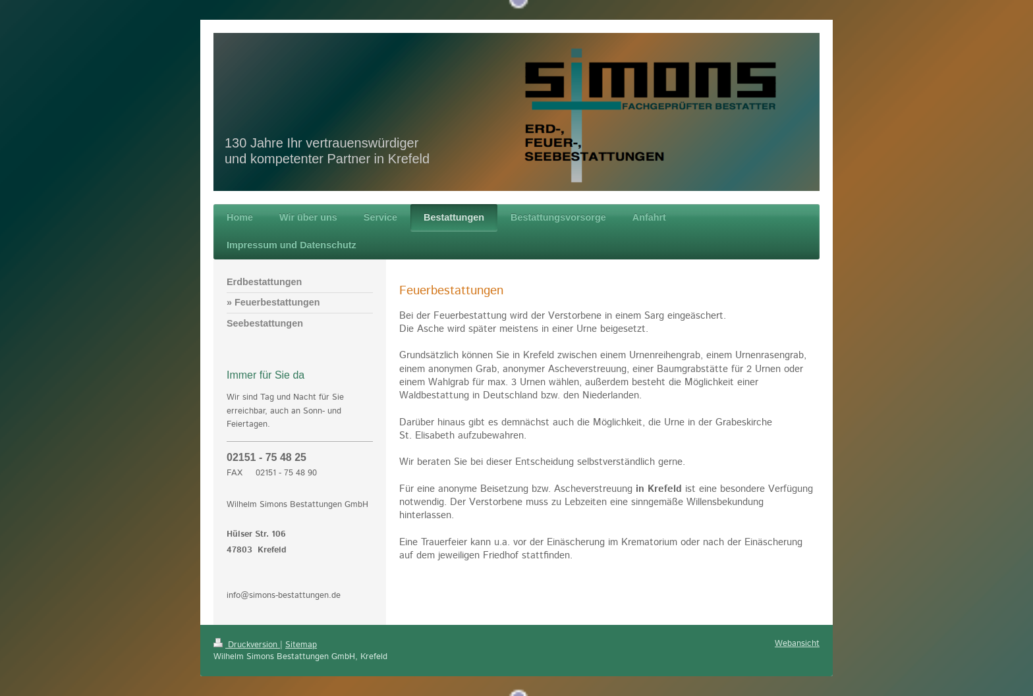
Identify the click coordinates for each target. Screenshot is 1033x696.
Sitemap (301, 645)
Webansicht (797, 643)
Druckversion (246, 645)
